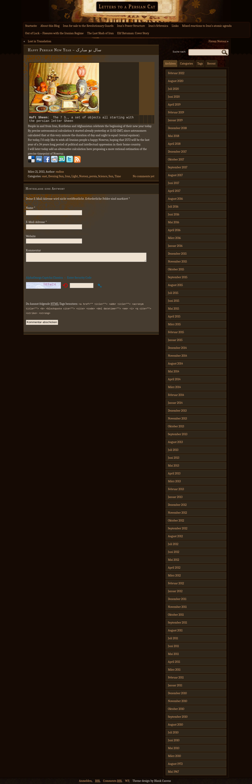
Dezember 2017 (177, 151)
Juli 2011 (173, 638)
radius (60, 173)
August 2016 (175, 199)
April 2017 (174, 191)
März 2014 (174, 387)
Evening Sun (56, 177)
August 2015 (175, 285)
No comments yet (143, 177)
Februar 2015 (176, 332)
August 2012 (175, 536)
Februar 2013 (176, 489)
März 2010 (174, 756)
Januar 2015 (175, 340)
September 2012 (177, 528)
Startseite (31, 26)
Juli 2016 (173, 206)
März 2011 (174, 670)
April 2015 (174, 316)
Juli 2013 (173, 450)
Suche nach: (179, 51)
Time (118, 177)
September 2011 (177, 622)
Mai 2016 (173, 222)
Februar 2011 (176, 677)
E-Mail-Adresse (36, 223)
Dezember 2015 (177, 254)
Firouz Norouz (217, 41)
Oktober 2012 (176, 520)
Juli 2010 (173, 732)
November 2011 (177, 607)
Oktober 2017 (176, 159)
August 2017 (175, 175)
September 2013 (177, 434)
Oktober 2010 (176, 709)
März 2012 (174, 575)
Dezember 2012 (177, 505)
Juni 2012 (173, 552)
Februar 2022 (176, 73)
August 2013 (175, 442)
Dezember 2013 (177, 410)
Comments (112, 781)
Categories (186, 63)
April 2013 (174, 473)
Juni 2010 (174, 740)
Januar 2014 (175, 403)
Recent (211, 63)
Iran (67, 177)
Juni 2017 (173, 183)
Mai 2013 (173, 465)
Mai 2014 (173, 371)
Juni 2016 (173, 214)
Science (102, 177)
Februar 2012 (176, 583)
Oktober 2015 (176, 269)
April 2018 (174, 144)
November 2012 (177, 513)
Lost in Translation (39, 41)
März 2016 (174, 238)
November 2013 (177, 418)
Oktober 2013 (176, 426)
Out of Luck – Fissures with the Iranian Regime (54, 33)
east (44, 177)
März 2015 (174, 324)
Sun (111, 177)
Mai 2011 (173, 654)
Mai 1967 (173, 772)
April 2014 (174, 379)
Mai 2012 (173, 560)
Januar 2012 (175, 591)
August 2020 (175, 81)
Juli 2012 (173, 544)
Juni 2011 (173, 646)
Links (175, 26)
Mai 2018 (173, 136)
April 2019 (174, 104)
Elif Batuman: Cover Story (133, 33)
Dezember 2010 (177, 693)
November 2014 (177, 356)
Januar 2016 (175, 246)
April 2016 (174, 230)
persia (93, 177)
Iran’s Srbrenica (158, 26)
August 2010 (175, 724)
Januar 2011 (175, 685)
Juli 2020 (173, 89)
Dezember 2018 (177, 128)
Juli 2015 (173, 293)
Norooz (83, 177)
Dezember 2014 (177, 348)
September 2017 (177, 167)
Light (74, 177)
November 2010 (177, 701)
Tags (200, 63)
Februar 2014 (176, 395)
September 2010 (178, 717)
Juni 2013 (173, 458)
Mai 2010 (173, 748)
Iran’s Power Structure (131, 26)
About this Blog (49, 26)
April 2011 (174, 662)
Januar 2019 (175, 120)
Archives (170, 63)
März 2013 (174, 481)
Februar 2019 (176, 112)
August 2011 (175, 630)
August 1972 (175, 764)
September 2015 (177, 277)
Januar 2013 (175, 497)
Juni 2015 (173, 301)
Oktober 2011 (176, 615)
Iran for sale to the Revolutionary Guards (88, 26)
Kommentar (33, 252)
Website (31, 237)
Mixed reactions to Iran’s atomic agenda (206, 26)
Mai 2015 (173, 308)
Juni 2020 (174, 97)
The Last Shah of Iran (100, 33)
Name (30, 209)
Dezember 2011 (177, 599)
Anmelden (85, 781)
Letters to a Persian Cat (127, 6)
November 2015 (177, 261)
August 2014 (175, 363)
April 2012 (174, 567)
